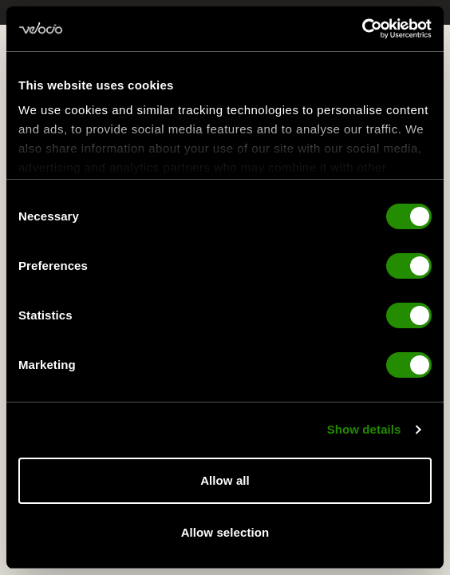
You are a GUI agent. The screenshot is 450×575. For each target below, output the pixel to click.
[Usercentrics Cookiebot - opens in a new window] (362, 28)
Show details (364, 431)
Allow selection (225, 532)
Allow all (225, 480)
